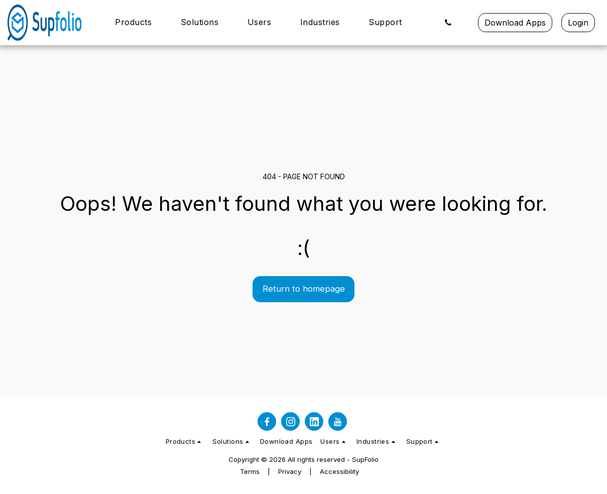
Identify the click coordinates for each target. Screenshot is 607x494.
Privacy (289, 471)
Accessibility (339, 471)
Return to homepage (304, 289)
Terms (250, 471)
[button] (139, 22)
